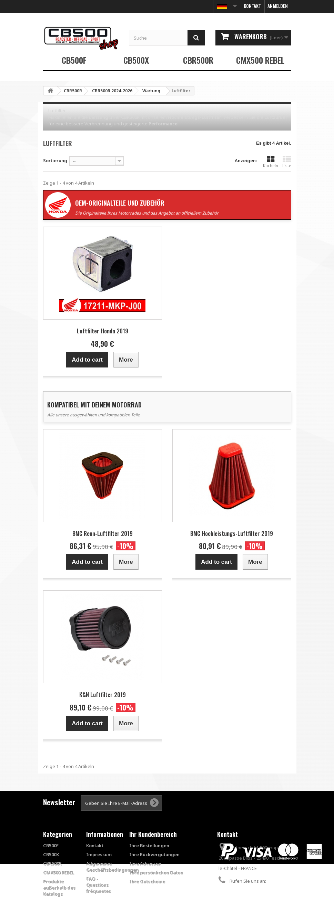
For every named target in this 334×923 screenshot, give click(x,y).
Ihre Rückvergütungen (154, 854)
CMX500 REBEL (260, 60)
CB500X (136, 60)
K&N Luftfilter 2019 (102, 694)
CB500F (74, 60)
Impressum (99, 854)
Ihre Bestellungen (149, 845)
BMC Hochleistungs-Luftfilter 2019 (231, 533)
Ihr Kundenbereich (153, 834)
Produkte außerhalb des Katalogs (59, 887)
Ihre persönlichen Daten (156, 872)
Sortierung (55, 160)
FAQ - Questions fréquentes (98, 884)
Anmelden (277, 5)
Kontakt (252, 5)
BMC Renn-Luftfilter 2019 (102, 533)
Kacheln (270, 161)
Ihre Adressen (145, 863)
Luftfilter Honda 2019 (102, 331)
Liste (286, 161)
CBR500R (198, 60)
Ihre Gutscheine (147, 881)
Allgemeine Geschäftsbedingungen (112, 866)
